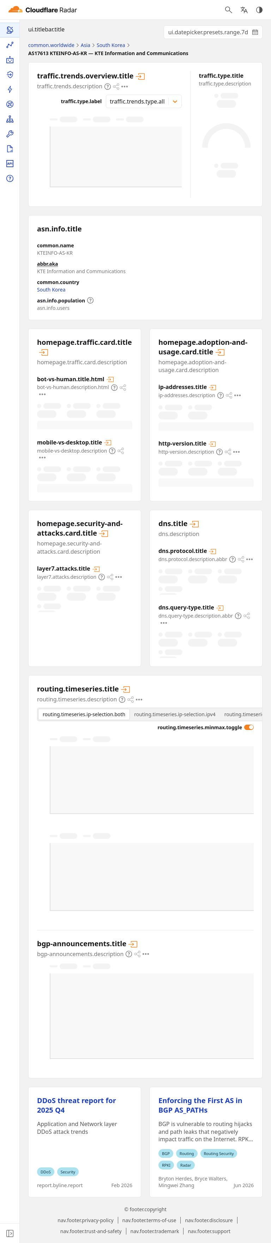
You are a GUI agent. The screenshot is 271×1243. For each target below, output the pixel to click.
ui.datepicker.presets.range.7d (215, 33)
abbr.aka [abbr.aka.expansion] (47, 263)
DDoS (46, 1171)
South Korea (51, 289)
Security (68, 1171)
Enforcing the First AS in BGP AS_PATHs (200, 1105)
